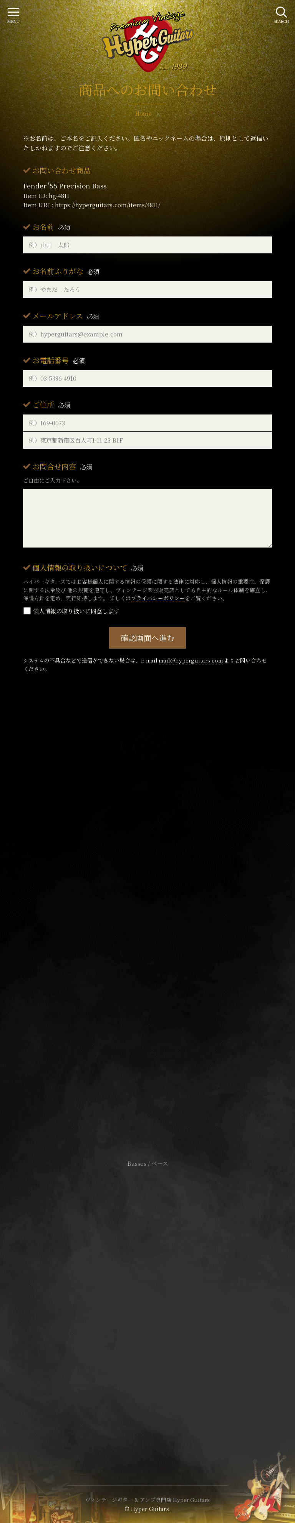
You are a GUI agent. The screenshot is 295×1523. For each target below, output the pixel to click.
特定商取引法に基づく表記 (147, 1304)
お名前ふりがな (65, 271)
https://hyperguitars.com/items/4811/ (107, 205)
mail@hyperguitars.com (191, 660)
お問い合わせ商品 (61, 170)
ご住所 (51, 404)
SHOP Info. (147, 933)
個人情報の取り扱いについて (87, 567)
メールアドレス (65, 315)
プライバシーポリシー (158, 598)
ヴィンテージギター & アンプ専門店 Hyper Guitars (147, 1499)
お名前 (51, 226)
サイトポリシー (147, 1292)
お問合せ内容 (62, 466)
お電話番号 (58, 360)
